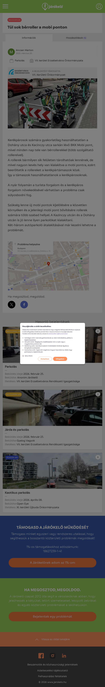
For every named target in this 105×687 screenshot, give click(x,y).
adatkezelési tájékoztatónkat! (58, 334)
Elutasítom (45, 359)
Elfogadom (60, 359)
